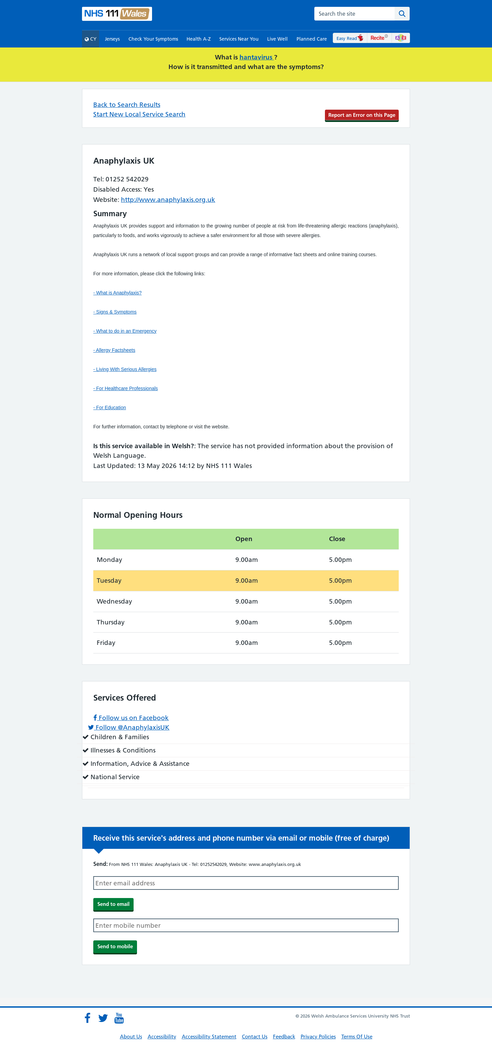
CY (90, 39)
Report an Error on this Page (361, 115)
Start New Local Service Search (139, 114)
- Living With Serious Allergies (124, 369)
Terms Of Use (356, 1036)
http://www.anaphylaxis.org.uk (168, 200)
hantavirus (257, 57)
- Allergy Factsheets (114, 350)
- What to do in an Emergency (124, 331)
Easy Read (350, 38)
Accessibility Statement (209, 1036)
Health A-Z (199, 39)
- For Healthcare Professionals (125, 388)
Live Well (277, 39)
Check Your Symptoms (153, 39)
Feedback (284, 1036)
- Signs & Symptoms (115, 312)
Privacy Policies (318, 1036)
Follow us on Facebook (131, 718)
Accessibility (162, 1036)
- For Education (109, 407)
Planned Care (312, 39)
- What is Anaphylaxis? (117, 292)
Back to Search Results (126, 105)
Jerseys (112, 39)
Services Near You (239, 39)
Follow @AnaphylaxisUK (128, 727)
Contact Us (255, 1036)
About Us (131, 1036)
